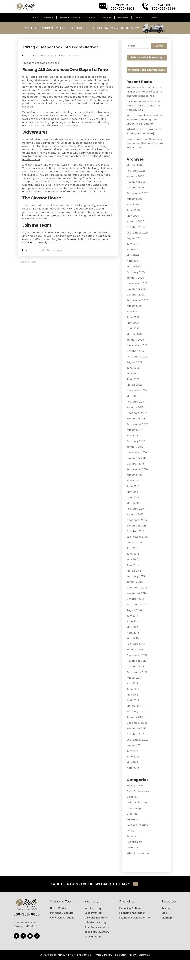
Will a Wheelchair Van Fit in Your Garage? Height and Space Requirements (144, 119)
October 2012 (135, 734)
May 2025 (133, 216)
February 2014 (136, 644)
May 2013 (132, 694)
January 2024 (135, 277)
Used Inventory (93, 913)
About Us (139, 17)
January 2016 (135, 514)
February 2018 (136, 401)
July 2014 (132, 616)
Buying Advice (136, 785)
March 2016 (134, 503)
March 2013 (134, 706)
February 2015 (136, 576)
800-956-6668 (27, 915)
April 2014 (133, 632)
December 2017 (137, 413)
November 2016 (137, 458)
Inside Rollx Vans (137, 802)
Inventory (48, 17)
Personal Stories (137, 825)
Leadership (134, 808)
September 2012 (137, 739)
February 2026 (136, 170)
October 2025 (136, 187)
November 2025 (137, 182)
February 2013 (136, 711)
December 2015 (137, 520)
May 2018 (132, 396)
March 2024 (134, 266)
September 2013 (137, 672)
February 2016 (136, 508)
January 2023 (135, 339)
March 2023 (134, 334)
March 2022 (134, 385)
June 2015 (133, 554)
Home (35, 17)
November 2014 (137, 593)
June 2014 (133, 621)
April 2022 (133, 379)
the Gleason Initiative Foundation (83, 239)
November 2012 (137, 728)
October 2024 (136, 227)
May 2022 (133, 373)
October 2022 (136, 351)
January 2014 (135, 649)
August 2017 (134, 430)
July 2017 (132, 435)
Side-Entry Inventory (96, 927)
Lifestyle (40, 250)
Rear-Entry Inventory (96, 932)
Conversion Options (62, 918)
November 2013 (137, 661)
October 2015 (135, 531)
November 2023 (137, 289)
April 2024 (133, 261)
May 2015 (132, 559)
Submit (159, 45)
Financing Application (132, 913)
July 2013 (132, 683)
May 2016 (132, 492)
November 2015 (137, 525)
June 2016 (133, 486)
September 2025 (137, 193)
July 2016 (132, 480)
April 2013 (133, 700)
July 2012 (132, 751)
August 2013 (134, 677)
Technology (54, 250)
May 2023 (133, 323)
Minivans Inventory (95, 918)
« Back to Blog (27, 262)
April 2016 (133, 497)
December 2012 (137, 723)
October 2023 (136, 294)
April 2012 (133, 768)
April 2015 (133, 565)
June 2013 (133, 689)
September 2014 (137, 604)
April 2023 (133, 328)
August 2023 (134, 306)
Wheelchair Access (139, 853)
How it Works (58, 908)
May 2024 (133, 255)
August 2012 (134, 745)
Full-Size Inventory (95, 922)
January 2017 (135, 446)
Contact (154, 17)
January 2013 (135, 717)
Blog (164, 913)
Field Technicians (138, 791)
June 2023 (133, 317)
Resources (123, 17)
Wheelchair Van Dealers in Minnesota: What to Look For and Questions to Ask (145, 92)
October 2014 (135, 599)
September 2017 (137, 424)
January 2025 (135, 221)
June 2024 (133, 249)
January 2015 (135, 582)
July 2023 (133, 311)
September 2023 (137, 300)
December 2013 (137, 655)
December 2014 (137, 587)
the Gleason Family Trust (38, 242)
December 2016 (137, 452)
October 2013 (135, 666)
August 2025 (134, 199)
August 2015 (134, 542)
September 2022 (137, 356)
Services (90, 17)
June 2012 (133, 756)
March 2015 (134, 570)
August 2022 (134, 362)
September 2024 (138, 232)
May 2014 (132, 627)
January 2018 (135, 407)
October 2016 (135, 463)
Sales (130, 830)
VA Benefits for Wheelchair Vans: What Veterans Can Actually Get (144, 105)
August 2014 (134, 610)
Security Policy (125, 955)
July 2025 (133, 204)
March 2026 (134, 165)
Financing (106, 17)
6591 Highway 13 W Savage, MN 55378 (26, 924)
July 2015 (132, 548)
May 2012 (132, 762)
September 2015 (137, 537)
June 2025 (133, 210)
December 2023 (137, 283)
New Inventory (92, 908)
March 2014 (134, 638)
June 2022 (133, 368)
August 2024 (135, 238)
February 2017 (136, 441)
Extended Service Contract (135, 918)
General (132, 797)
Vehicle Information (70, 17)
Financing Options (130, 908)
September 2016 (137, 469)
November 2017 (137, 418)
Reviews (166, 908)
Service (131, 836)
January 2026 (135, 176)
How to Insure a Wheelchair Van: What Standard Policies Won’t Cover (145, 143)
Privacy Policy (103, 955)
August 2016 (134, 475)
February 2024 (136, 272)
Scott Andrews (70, 55)
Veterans (133, 847)
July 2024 (133, 244)
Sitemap (167, 918)
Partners (132, 819)
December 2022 (137, 345)
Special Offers (92, 937)
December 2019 (137, 390)
